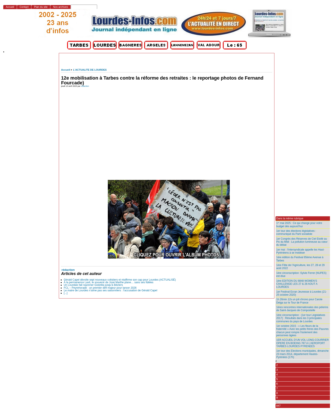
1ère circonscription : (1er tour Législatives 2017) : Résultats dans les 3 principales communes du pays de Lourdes (300, 318)
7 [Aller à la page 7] (277, 388)
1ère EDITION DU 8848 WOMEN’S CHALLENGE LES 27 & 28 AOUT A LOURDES (297, 284)
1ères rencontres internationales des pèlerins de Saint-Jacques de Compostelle (302, 309)
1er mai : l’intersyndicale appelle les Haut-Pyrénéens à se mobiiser (300, 251)
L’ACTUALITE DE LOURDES (90, 69)
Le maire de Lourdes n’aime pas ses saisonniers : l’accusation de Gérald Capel (110, 290)
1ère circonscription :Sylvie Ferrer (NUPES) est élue (301, 274)
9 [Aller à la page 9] (277, 397)
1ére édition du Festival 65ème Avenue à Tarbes (299, 259)
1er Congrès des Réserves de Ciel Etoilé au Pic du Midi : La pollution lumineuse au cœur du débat (302, 242)
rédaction (85, 86)
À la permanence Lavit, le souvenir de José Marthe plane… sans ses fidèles (108, 282)
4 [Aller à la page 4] (277, 374)
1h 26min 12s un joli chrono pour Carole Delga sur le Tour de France (299, 301)
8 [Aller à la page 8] (277, 393)
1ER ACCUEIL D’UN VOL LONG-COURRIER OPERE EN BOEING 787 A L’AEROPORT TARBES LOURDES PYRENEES (302, 343)
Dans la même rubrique (289, 218)
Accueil (65, 69)
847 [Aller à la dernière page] (278, 405)
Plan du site (40, 7)
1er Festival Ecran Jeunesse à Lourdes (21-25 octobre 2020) (301, 293)
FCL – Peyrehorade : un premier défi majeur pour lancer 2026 (100, 287)
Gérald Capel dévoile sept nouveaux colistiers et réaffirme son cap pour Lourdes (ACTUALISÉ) (120, 279)
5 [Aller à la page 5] (277, 379)
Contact (24, 7)
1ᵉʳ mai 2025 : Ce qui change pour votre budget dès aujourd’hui (299, 225)
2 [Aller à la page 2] (277, 365)
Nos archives (60, 7)
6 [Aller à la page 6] (277, 383)
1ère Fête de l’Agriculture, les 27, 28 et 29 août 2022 (300, 267)
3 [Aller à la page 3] (277, 369)
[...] (66, 293)
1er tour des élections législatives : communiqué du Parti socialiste (296, 232)
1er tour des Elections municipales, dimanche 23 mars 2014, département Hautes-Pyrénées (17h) (302, 354)
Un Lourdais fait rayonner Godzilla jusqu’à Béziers (93, 285)
